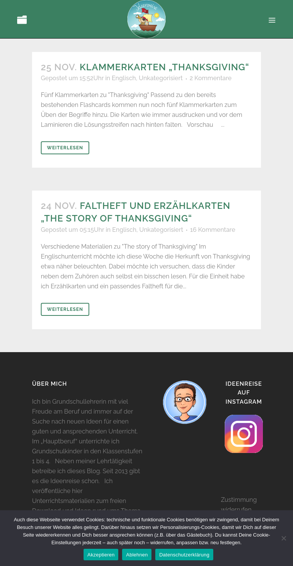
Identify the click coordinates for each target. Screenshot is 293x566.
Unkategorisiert (161, 78)
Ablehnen (137, 555)
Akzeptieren (100, 555)
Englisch (124, 78)
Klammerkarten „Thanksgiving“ (165, 67)
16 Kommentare (212, 229)
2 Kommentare (211, 78)
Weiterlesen (65, 147)
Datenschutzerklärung (184, 555)
